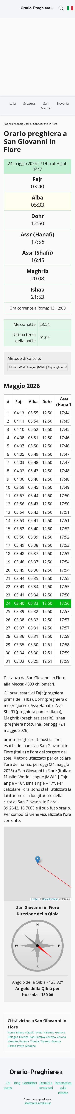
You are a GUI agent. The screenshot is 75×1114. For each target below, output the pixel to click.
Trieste (34, 1041)
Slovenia (63, 104)
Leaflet (34, 899)
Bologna (13, 1037)
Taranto (45, 1041)
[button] (37, 860)
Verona (61, 1037)
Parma (12, 1046)
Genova (60, 1032)
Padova (24, 1041)
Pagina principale (13, 123)
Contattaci (29, 1083)
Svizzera (29, 104)
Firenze (24, 1037)
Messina (13, 1041)
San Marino (46, 106)
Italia (12, 104)
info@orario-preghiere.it (38, 1103)
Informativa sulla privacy (63, 1087)
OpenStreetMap (50, 899)
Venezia (51, 1037)
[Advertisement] (37, 57)
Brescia (56, 1041)
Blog (17, 1083)
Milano (20, 1032)
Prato (20, 1046)
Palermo (48, 1032)
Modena (30, 1046)
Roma (11, 1032)
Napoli (29, 1032)
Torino (38, 1032)
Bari (32, 1037)
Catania (40, 1037)
